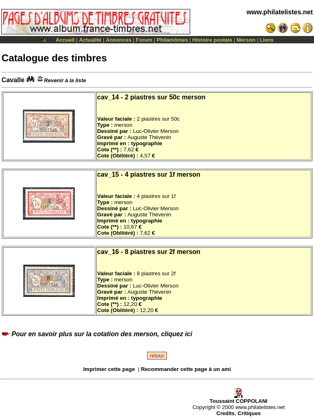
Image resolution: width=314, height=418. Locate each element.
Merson (246, 40)
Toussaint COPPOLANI (238, 398)
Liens (267, 40)
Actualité (90, 40)
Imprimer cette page (109, 369)
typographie (146, 143)
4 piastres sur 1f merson (162, 174)
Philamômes (172, 40)
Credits (225, 413)
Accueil (65, 40)
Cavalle (18, 79)
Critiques (249, 413)
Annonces (119, 40)
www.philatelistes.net (280, 12)
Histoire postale (212, 40)
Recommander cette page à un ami (186, 369)
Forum (144, 40)
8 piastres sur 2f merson (162, 251)
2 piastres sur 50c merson (165, 97)
